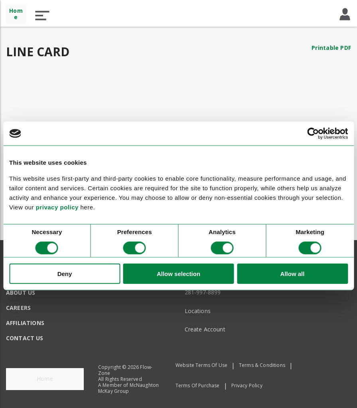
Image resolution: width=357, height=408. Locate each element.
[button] (42, 16)
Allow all (292, 273)
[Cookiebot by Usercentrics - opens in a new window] (313, 134)
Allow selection (178, 273)
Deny (64, 273)
